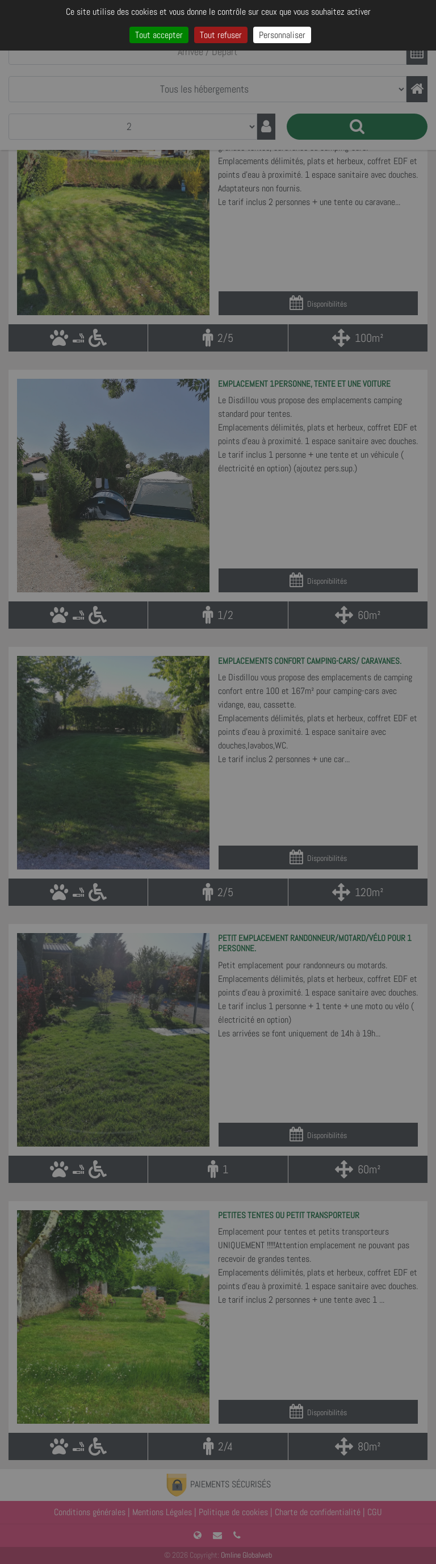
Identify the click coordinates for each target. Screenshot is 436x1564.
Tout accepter (159, 35)
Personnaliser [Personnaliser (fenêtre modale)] (282, 35)
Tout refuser (221, 35)
